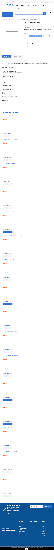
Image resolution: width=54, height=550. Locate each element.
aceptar (26, 549)
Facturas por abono (44, 531)
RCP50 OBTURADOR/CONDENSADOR (10, 451)
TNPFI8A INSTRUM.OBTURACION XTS (10, 475)
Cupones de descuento (44, 536)
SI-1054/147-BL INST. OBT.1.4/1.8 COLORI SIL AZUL (13, 235)
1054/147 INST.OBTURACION (8, 283)
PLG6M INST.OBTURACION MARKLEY (10, 115)
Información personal (44, 526)
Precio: (4, 133)
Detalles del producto (17, 56)
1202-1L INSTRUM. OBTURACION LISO (10, 307)
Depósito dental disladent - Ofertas (23, 526)
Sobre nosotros (33, 532)
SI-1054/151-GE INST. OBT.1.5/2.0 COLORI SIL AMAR (13, 379)
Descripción (6, 56)
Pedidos (43, 528)
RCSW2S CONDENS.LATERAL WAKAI (10, 163)
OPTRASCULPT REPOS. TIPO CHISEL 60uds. (11, 355)
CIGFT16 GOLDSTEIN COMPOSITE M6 (10, 139)
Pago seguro (32, 530)
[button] (51, 12)
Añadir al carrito (35, 35)
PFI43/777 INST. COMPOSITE (8, 259)
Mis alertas (44, 538)
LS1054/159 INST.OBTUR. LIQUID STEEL (10, 331)
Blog (19, 533)
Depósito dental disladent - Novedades (23, 529)
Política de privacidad (34, 534)
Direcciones (44, 533)
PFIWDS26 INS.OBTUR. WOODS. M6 (9, 211)
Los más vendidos (22, 531)
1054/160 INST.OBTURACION (8, 403)
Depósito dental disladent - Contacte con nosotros (35, 537)
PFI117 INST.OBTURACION (8, 187)
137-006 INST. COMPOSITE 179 (9, 427)
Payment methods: (5, 528)
